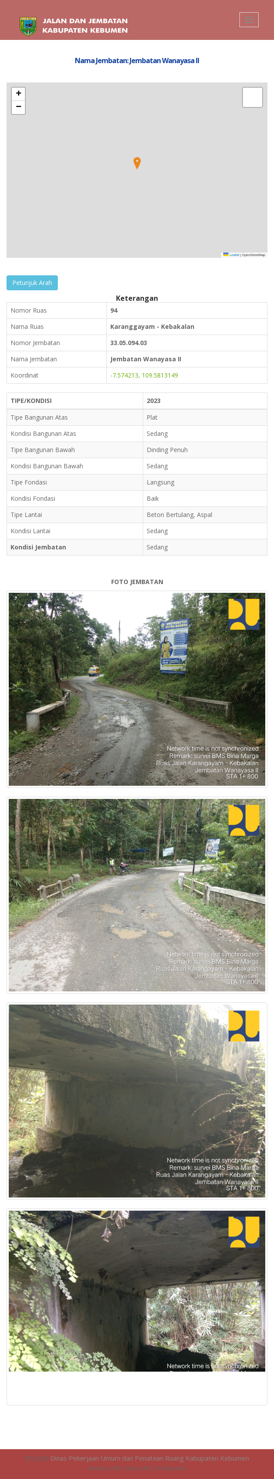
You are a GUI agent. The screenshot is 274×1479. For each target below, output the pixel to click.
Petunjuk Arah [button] (32, 282)
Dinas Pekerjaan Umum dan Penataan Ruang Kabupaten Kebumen (149, 1458)
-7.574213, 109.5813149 (144, 375)
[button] (137, 163)
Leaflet (231, 255)
